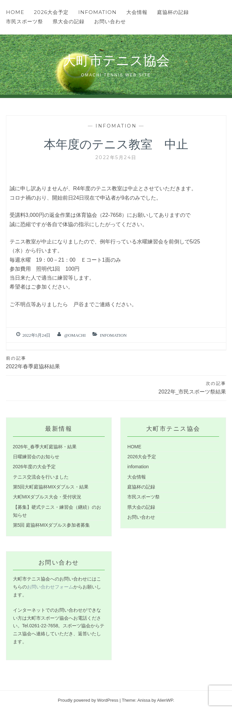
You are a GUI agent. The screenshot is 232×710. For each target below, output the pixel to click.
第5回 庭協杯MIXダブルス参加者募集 (51, 525)
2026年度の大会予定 (34, 466)
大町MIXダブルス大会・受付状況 (47, 496)
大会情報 (136, 12)
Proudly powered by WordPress (88, 700)
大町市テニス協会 (116, 59)
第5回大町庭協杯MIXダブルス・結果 (51, 486)
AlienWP (165, 700)
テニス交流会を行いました (41, 477)
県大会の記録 (69, 21)
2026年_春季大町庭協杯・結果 (45, 446)
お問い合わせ (110, 21)
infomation (97, 12)
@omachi (75, 335)
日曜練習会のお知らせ (36, 456)
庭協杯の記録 (173, 12)
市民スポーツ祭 (24, 21)
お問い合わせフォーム (50, 586)
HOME (15, 12)
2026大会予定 (51, 12)
